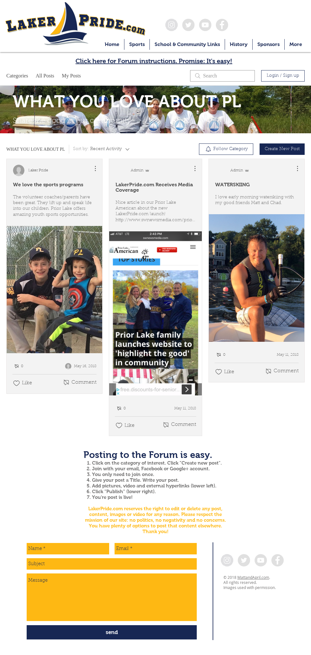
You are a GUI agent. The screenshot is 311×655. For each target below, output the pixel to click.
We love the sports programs (48, 184)
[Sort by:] (101, 149)
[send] (112, 632)
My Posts (71, 75)
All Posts (45, 75)
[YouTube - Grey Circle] (205, 25)
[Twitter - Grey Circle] (188, 25)
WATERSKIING (232, 184)
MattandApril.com (253, 577)
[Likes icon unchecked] (16, 383)
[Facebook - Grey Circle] (222, 25)
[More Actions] (92, 168)
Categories (17, 75)
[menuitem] (226, 149)
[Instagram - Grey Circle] (171, 25)
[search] (222, 76)
